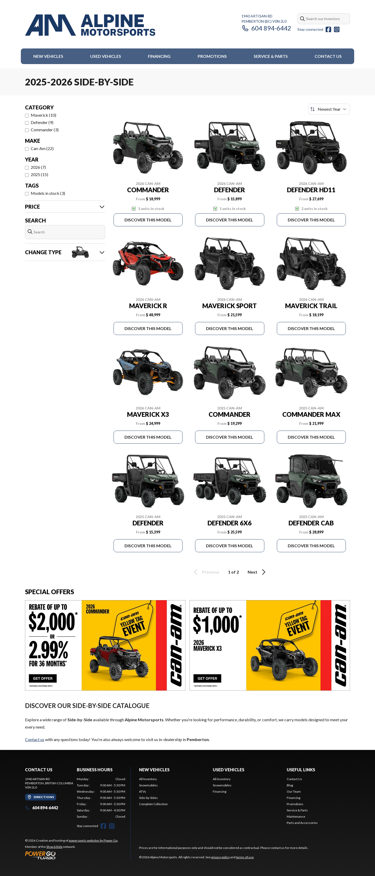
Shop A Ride (54, 847)
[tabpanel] (101, 798)
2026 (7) (38, 167)
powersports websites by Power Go (93, 840)
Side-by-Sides (148, 798)
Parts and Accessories (302, 823)
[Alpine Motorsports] (90, 25)
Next (257, 572)
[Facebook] (328, 29)
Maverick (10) (43, 115)
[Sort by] (329, 109)
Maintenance (296, 816)
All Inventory (148, 779)
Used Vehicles (105, 56)
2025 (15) (39, 174)
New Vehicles (48, 56)
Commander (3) (45, 129)
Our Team (294, 791)
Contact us (34, 739)
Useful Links (301, 769)
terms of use (245, 857)
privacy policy (220, 857)
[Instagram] (337, 29)
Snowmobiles (148, 785)
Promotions (212, 56)
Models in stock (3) (48, 193)
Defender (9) (42, 122)
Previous (205, 572)
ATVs (142, 791)
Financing (159, 56)
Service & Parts (271, 56)
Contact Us (328, 56)
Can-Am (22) (42, 148)
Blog (290, 785)
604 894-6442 (266, 28)
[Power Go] (71, 855)
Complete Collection (153, 804)
